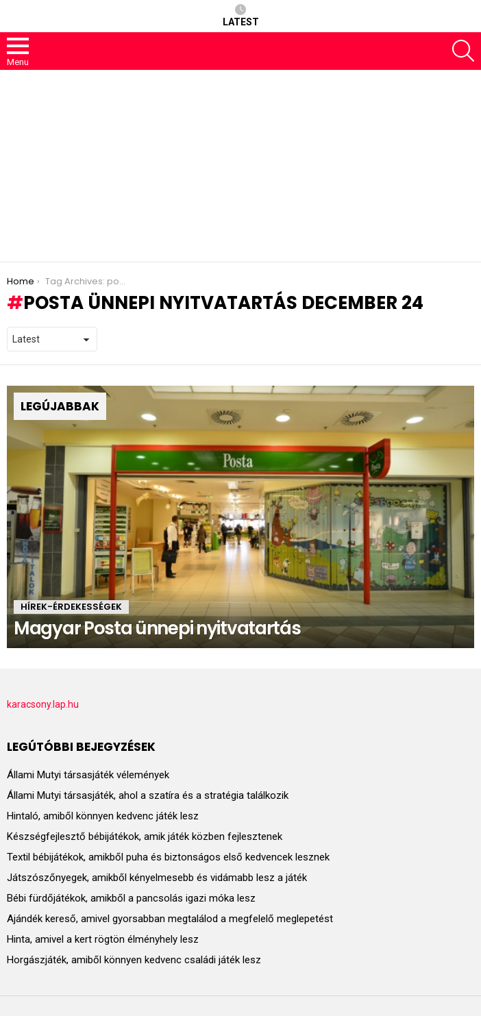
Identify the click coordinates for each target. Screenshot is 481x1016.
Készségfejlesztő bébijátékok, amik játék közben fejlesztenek (144, 836)
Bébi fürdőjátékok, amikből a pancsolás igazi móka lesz (131, 898)
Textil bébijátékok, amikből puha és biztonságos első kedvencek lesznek (168, 857)
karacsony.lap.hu (43, 704)
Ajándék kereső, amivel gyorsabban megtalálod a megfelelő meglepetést (170, 919)
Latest (241, 15)
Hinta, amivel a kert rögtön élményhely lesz (103, 939)
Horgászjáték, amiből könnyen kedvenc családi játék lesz (134, 960)
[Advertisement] (240, 166)
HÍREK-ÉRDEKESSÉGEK (71, 606)
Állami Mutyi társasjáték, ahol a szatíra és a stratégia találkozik (147, 795)
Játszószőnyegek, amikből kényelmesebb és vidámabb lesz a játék (157, 877)
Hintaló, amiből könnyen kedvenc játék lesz (103, 816)
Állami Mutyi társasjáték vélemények (88, 775)
